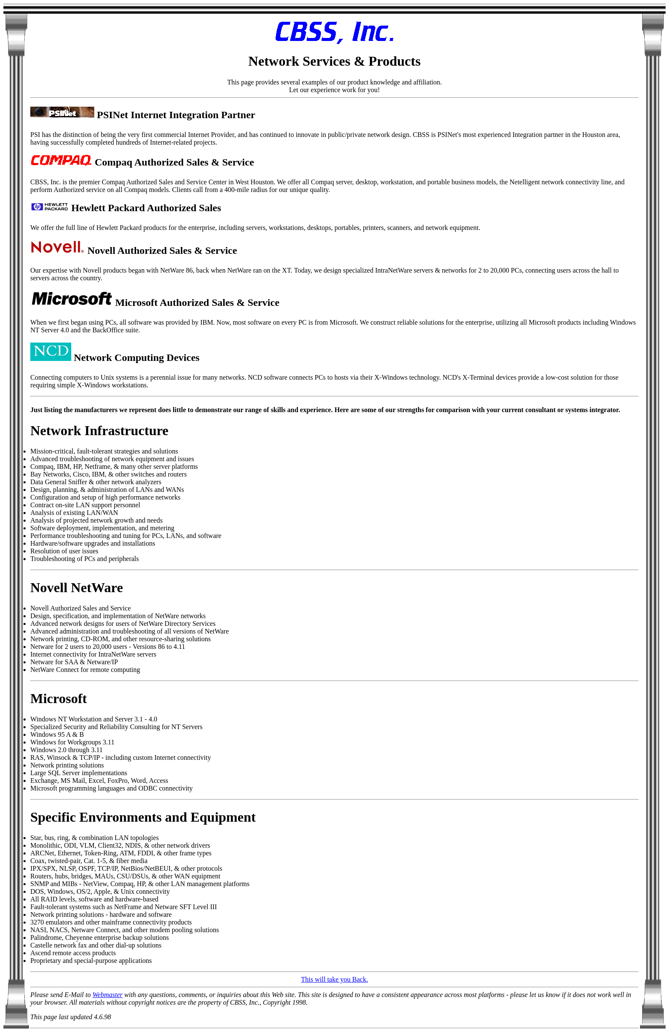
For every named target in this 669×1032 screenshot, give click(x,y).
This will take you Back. (334, 979)
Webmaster (108, 994)
